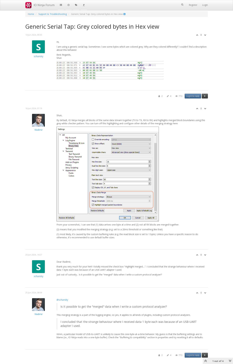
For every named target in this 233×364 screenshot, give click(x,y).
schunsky (38, 56)
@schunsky (62, 299)
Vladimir (38, 129)
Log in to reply (192, 96)
